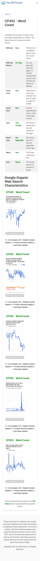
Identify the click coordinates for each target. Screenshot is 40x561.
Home (7, 14)
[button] (37, 3)
